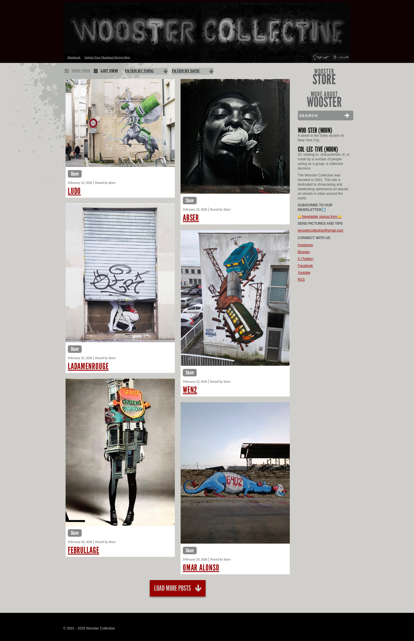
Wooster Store (324, 76)
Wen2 (190, 390)
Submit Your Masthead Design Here (107, 57)
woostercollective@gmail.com (320, 230)
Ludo (74, 191)
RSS (301, 280)
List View (106, 71)
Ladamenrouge (88, 366)
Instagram (305, 245)
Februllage (83, 550)
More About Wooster (324, 99)
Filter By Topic (139, 71)
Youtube (304, 273)
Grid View (77, 71)
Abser (191, 218)
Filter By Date (186, 71)
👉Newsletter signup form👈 (320, 217)
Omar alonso (201, 568)
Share (75, 174)
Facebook (305, 266)
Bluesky (304, 252)
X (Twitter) (306, 259)
